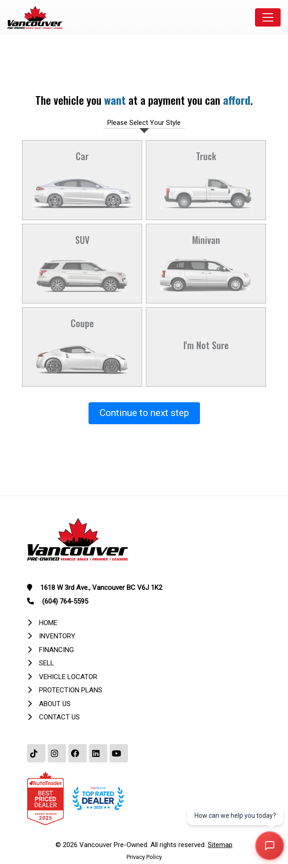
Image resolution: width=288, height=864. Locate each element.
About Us (55, 704)
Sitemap (220, 845)
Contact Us (59, 717)
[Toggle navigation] (268, 17)
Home (48, 623)
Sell (46, 663)
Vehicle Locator (68, 677)
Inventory (57, 636)
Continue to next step (144, 412)
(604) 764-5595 (65, 601)
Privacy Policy (144, 856)
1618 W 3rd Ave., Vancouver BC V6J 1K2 (101, 587)
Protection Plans (70, 690)
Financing (56, 650)
